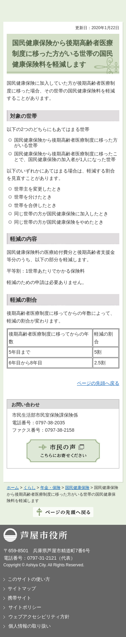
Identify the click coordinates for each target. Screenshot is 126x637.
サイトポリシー (24, 607)
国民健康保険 (77, 487)
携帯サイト (19, 597)
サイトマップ (22, 588)
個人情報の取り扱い (29, 626)
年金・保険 (50, 487)
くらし (30, 487)
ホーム (13, 487)
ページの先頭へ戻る (98, 383)
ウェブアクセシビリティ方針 (39, 616)
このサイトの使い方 (29, 579)
